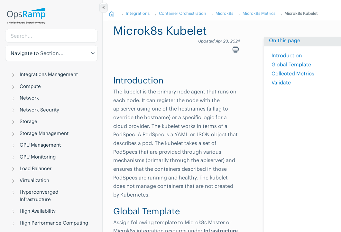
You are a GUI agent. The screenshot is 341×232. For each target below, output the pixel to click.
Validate (281, 82)
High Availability (38, 211)
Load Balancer (36, 168)
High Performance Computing (54, 223)
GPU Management (40, 145)
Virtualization (34, 180)
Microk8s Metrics (259, 13)
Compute (30, 86)
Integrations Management (49, 74)
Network (29, 98)
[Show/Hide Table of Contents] (103, 8)
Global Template (291, 64)
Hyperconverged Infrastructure (39, 195)
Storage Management (44, 133)
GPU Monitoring (38, 157)
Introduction (287, 55)
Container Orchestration (182, 13)
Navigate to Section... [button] (37, 53)
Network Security (39, 110)
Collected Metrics (293, 73)
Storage (28, 121)
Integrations (138, 13)
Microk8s (224, 13)
